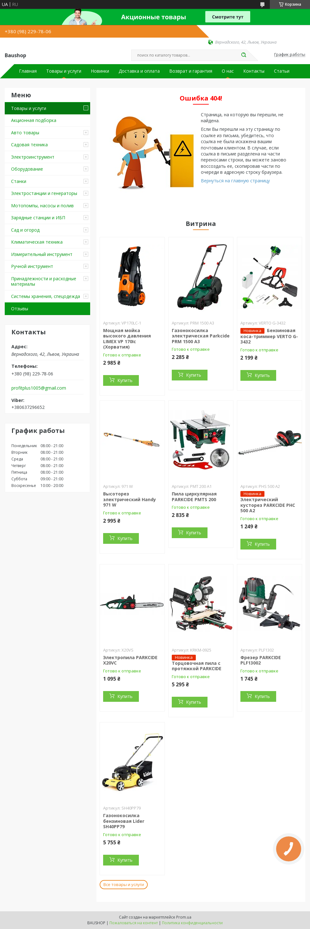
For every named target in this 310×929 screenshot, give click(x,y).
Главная (28, 71)
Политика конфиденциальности (192, 923)
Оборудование (27, 169)
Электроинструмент (32, 157)
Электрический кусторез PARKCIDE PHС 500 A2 (267, 504)
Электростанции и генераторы (44, 193)
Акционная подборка (33, 120)
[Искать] (243, 55)
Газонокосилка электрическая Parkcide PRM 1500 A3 (201, 335)
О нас (228, 71)
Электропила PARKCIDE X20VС (130, 660)
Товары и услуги (63, 71)
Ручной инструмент (32, 266)
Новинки (100, 71)
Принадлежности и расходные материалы (43, 281)
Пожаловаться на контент (133, 923)
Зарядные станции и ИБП (38, 218)
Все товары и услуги (123, 884)
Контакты (253, 71)
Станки (18, 181)
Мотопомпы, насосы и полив (42, 206)
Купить (125, 380)
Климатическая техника (37, 242)
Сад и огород (25, 230)
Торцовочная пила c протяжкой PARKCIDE (196, 666)
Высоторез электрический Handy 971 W (129, 499)
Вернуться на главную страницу (235, 181)
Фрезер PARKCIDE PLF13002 (260, 660)
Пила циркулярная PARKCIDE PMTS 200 (194, 496)
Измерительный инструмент (41, 254)
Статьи (281, 71)
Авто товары (25, 133)
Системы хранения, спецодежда (45, 296)
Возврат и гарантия (190, 71)
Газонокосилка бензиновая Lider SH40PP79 (123, 820)
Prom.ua (183, 917)
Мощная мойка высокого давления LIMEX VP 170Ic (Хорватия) (127, 338)
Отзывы (19, 309)
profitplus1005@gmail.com (38, 388)
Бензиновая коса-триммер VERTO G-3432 (269, 336)
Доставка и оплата (139, 71)
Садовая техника (29, 145)
